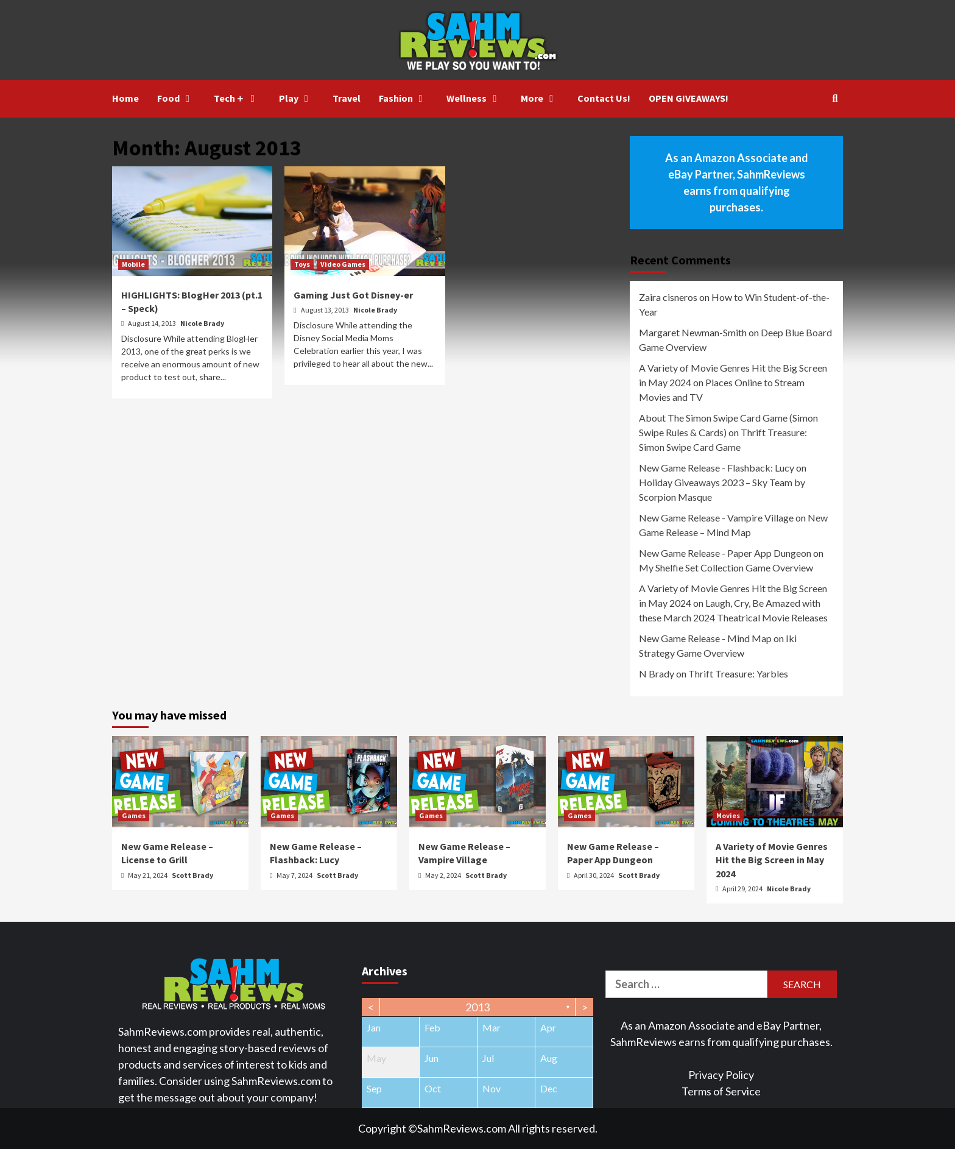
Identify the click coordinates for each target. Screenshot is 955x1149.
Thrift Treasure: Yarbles (738, 673)
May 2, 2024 (443, 875)
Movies (728, 815)
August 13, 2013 (325, 309)
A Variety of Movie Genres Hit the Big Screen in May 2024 (772, 860)
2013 (477, 1007)
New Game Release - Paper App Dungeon (725, 553)
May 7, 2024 (295, 875)
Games (134, 815)
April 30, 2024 (594, 875)
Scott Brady (192, 875)
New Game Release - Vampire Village (716, 517)
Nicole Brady (202, 323)
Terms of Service (721, 1091)
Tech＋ (237, 98)
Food (176, 98)
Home (125, 98)
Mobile (133, 264)
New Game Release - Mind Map (705, 638)
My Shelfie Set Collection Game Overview (726, 567)
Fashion (404, 98)
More (540, 98)
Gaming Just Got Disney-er (353, 295)
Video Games (342, 264)
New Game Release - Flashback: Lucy (716, 467)
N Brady (656, 673)
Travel (347, 98)
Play (296, 98)
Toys (302, 264)
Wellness (474, 98)
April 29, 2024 (743, 888)
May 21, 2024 (148, 875)
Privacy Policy (721, 1074)
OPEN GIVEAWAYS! (688, 98)
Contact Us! (603, 98)
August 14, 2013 (152, 323)
